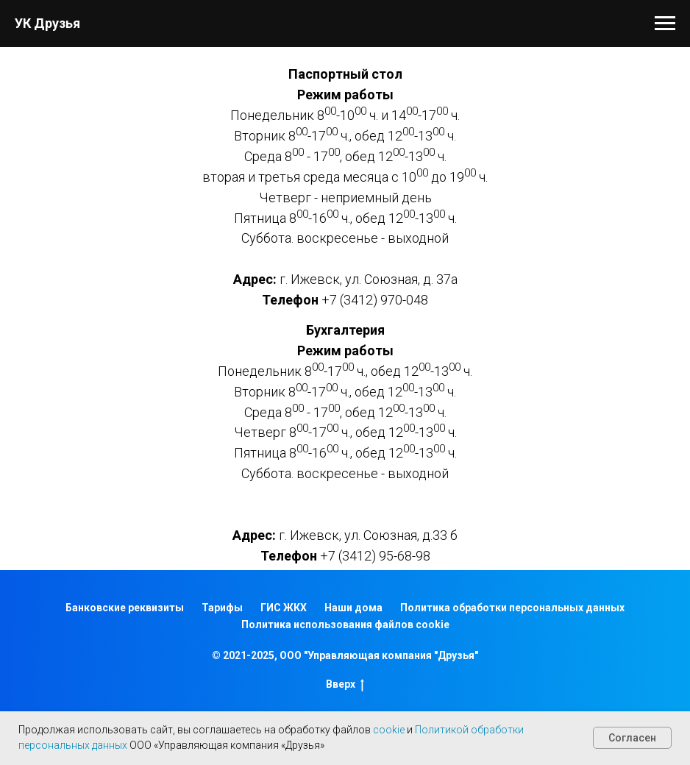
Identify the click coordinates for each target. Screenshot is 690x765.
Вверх (345, 684)
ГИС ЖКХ (283, 607)
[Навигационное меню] (665, 23)
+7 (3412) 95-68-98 (375, 555)
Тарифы (222, 607)
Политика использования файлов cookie (345, 624)
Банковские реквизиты (124, 607)
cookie (389, 730)
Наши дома (353, 607)
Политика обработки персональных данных (512, 607)
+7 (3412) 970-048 (374, 299)
